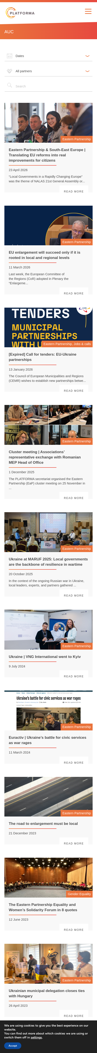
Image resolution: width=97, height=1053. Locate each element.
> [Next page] (87, 1038)
